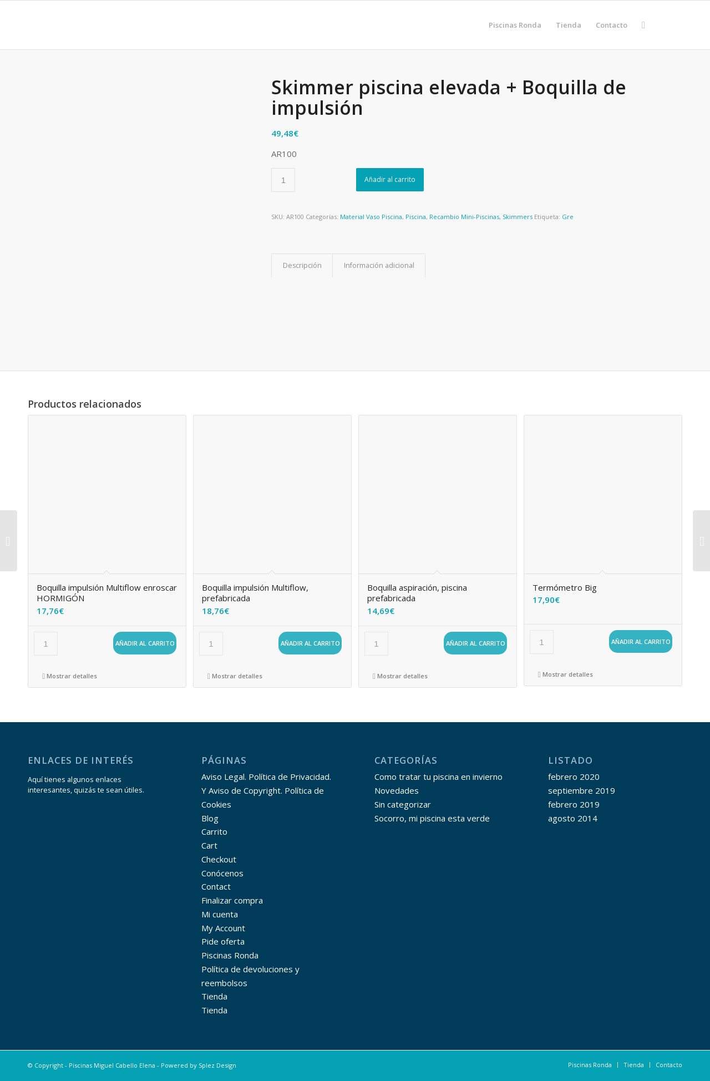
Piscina (415, 216)
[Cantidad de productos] (283, 180)
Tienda (214, 996)
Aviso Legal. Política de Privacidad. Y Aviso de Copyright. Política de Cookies (266, 790)
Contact (216, 886)
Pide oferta (223, 941)
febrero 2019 (574, 804)
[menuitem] (515, 25)
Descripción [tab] (302, 265)
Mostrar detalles (69, 676)
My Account (223, 927)
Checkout (218, 859)
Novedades (396, 790)
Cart (209, 845)
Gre (568, 216)
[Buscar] (643, 25)
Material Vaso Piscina (371, 216)
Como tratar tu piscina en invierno (438, 776)
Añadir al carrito (389, 179)
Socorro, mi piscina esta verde (432, 818)
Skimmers (517, 216)
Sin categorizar (402, 804)
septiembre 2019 (581, 790)
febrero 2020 (574, 776)
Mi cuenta (219, 914)
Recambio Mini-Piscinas (464, 216)
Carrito (214, 831)
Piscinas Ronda (229, 955)
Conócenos (222, 873)
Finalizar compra (232, 900)
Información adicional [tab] (379, 265)
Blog (210, 818)
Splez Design (217, 1065)
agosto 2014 (572, 818)
